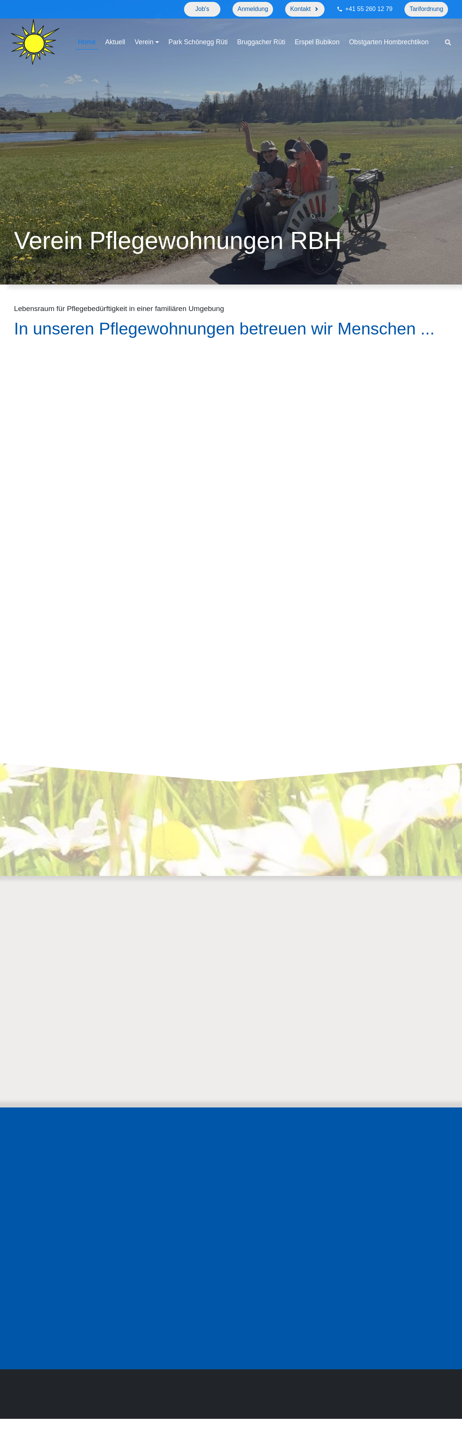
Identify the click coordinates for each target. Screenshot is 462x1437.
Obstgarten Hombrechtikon (118, 52)
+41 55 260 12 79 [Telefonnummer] (368, 9)
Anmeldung (252, 9)
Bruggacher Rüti (261, 33)
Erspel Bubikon (317, 33)
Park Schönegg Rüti (198, 33)
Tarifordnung (426, 9)
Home (87, 33)
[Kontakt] (305, 9)
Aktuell (116, 33)
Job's (202, 9)
